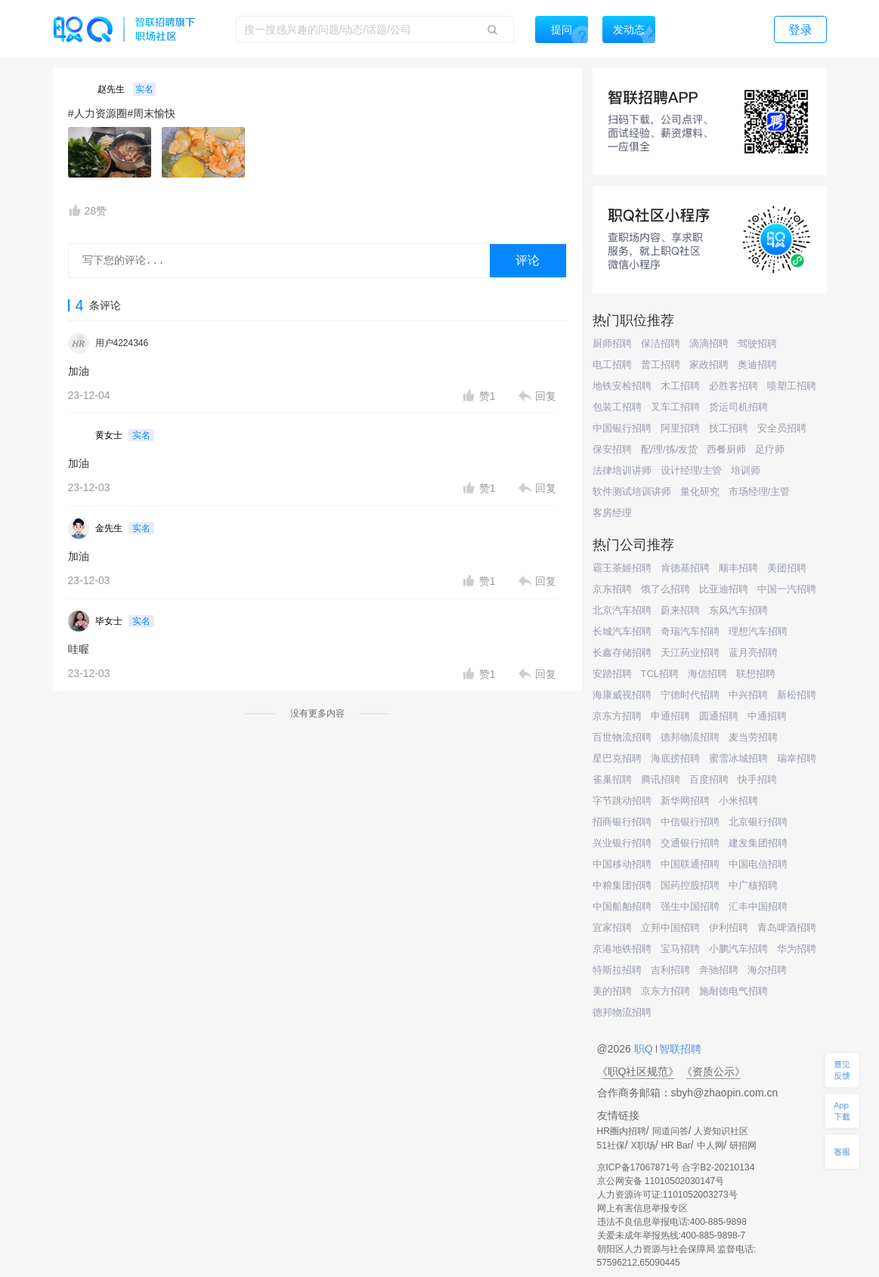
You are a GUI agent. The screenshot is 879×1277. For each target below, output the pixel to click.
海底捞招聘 (675, 758)
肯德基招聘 (685, 568)
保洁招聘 (660, 343)
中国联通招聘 (690, 864)
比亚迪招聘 (723, 589)
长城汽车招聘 (622, 631)
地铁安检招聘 (622, 385)
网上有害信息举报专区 (642, 1208)
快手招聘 (757, 779)
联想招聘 (755, 673)
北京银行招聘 (758, 821)
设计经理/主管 (692, 470)
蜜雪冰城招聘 (738, 758)
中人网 (710, 1145)
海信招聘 (707, 673)
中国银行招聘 (622, 428)
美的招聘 (612, 991)
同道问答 (670, 1131)
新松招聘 (796, 694)
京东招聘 (612, 589)
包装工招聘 (617, 407)
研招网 (743, 1145)
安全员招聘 (781, 428)
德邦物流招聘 (690, 737)
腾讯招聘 (660, 779)
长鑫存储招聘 (622, 652)
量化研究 (700, 491)
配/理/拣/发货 (669, 449)
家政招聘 (709, 364)
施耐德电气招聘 (733, 991)
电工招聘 (612, 364)
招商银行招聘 (622, 821)
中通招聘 (767, 716)
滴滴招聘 (709, 343)
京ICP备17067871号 (638, 1167)
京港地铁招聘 (622, 948)
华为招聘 (796, 948)
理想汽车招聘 (758, 631)
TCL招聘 (660, 673)
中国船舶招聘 (622, 906)
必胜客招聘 (733, 385)
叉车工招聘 (675, 407)
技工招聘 (728, 428)
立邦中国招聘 (670, 927)
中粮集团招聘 (622, 885)
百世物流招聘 (622, 737)
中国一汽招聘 (786, 589)
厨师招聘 (612, 343)
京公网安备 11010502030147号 (661, 1181)
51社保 (611, 1145)
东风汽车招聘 (738, 610)
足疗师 (770, 449)
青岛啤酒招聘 (786, 927)
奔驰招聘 (718, 970)
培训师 (745, 470)
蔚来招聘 (680, 610)
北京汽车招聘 (622, 610)
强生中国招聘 (690, 906)
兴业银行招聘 (622, 843)
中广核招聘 (753, 885)
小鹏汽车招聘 (738, 948)
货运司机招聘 (738, 407)
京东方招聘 (617, 716)
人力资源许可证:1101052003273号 (667, 1194)
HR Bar (675, 1145)
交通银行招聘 (690, 843)
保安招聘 (612, 449)
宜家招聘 (612, 927)
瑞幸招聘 (796, 758)
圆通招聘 (718, 716)
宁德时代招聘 (690, 694)
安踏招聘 (612, 673)
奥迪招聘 (757, 364)
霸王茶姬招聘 (622, 568)
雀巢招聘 (612, 779)
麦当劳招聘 (753, 737)
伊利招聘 (728, 927)
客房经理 (612, 512)
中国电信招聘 (758, 864)
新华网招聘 (685, 800)
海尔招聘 (767, 970)
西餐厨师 (726, 449)
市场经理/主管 (760, 491)
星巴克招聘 (617, 758)
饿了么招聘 (665, 589)
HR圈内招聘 (621, 1131)
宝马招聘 (680, 948)
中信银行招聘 (690, 821)
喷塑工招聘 (791, 385)
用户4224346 (122, 343)
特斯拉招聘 (617, 970)
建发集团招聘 (758, 843)
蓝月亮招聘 (753, 652)
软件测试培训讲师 (632, 491)
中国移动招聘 (622, 864)
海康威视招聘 (622, 694)
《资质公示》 (713, 1071)
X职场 (643, 1145)
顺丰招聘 (738, 568)
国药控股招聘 (690, 885)
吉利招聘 (670, 970)
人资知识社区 (721, 1131)
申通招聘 (670, 716)
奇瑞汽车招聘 (690, 631)
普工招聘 (660, 364)
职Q (645, 1049)
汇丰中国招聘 (758, 906)
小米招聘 (738, 800)
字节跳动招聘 (622, 800)
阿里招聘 (680, 428)
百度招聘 (709, 779)
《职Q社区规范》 (638, 1071)
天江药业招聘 (690, 652)
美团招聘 (786, 568)
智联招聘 (679, 1049)
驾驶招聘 (757, 343)
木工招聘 (680, 385)
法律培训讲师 (622, 470)
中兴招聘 (748, 694)
